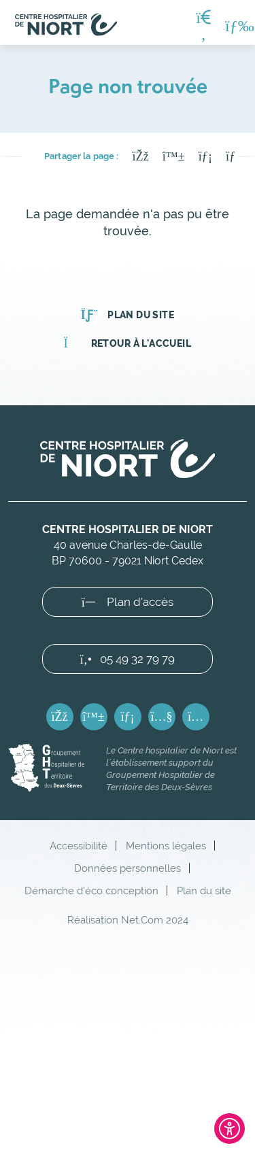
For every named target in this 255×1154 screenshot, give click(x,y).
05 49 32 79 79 (127, 659)
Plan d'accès (128, 602)
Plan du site (127, 314)
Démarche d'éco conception (91, 890)
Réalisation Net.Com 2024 (127, 920)
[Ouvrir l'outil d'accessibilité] (229, 1128)
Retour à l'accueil (127, 343)
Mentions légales (166, 845)
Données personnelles (127, 868)
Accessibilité (78, 845)
